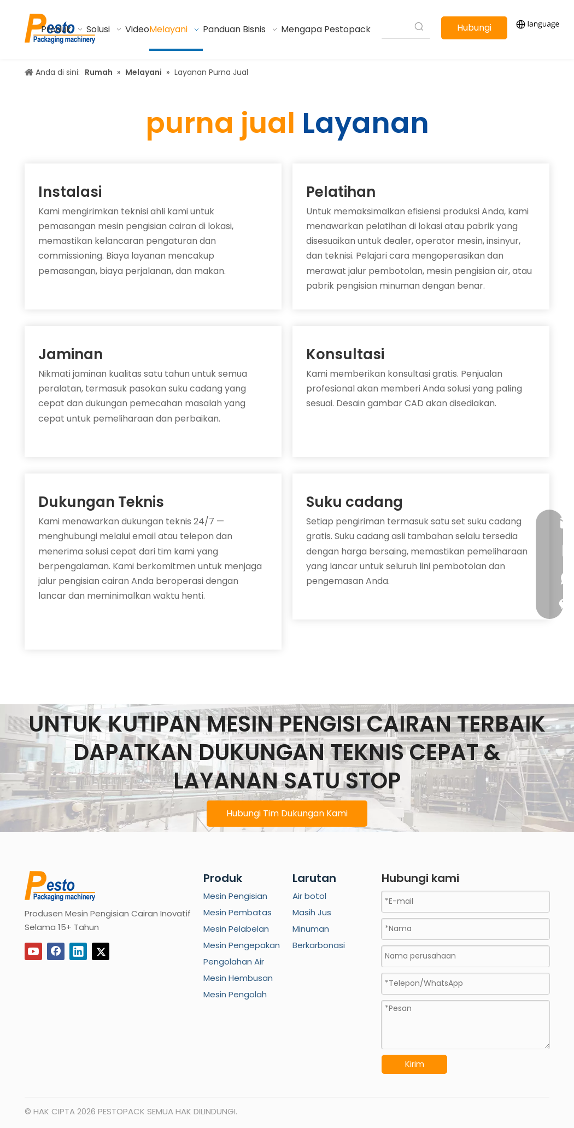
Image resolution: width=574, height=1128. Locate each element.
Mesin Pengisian (235, 896)
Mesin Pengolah (235, 994)
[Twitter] (100, 951)
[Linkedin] (78, 951)
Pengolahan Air (233, 961)
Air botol (309, 896)
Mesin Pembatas (237, 912)
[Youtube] (33, 951)
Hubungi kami (474, 30)
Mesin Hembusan (238, 978)
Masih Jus (311, 912)
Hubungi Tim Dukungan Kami (287, 813)
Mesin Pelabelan (236, 928)
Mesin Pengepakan (241, 945)
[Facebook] (56, 951)
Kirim (414, 1063)
